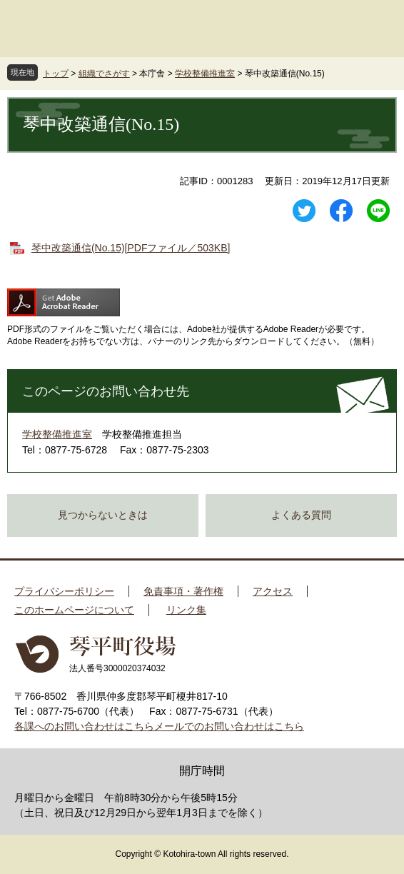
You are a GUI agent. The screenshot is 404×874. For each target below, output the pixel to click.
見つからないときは (103, 515)
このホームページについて (74, 610)
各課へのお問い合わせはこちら (84, 726)
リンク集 (186, 610)
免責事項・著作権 (183, 591)
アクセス (273, 591)
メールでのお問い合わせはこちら (229, 726)
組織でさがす (104, 74)
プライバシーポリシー (64, 591)
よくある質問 (301, 515)
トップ (56, 74)
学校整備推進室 (205, 74)
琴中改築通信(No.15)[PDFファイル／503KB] (131, 247)
